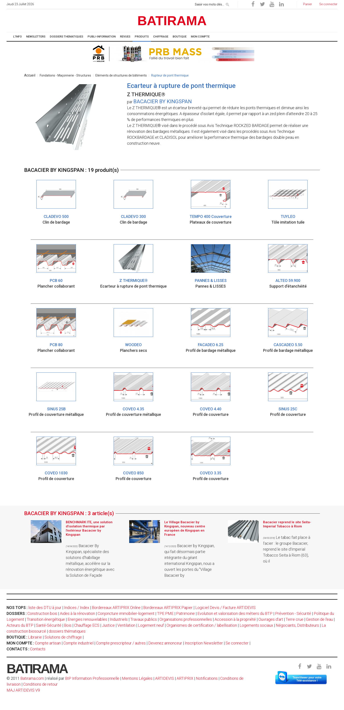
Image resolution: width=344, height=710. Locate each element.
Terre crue (294, 619)
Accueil (29, 75)
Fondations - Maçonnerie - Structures (65, 75)
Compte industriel (78, 643)
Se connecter (237, 643)
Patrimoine (185, 613)
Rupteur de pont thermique (170, 75)
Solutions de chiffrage (63, 637)
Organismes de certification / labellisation (202, 625)
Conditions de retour (40, 684)
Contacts (37, 649)
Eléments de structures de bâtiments (121, 75)
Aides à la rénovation (77, 613)
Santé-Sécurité (48, 625)
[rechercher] (227, 3)
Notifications (207, 678)
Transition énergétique (46, 619)
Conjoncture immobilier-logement (126, 613)
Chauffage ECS (86, 625)
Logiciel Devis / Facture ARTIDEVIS (225, 607)
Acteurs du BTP (20, 625)
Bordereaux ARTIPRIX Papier (168, 607)
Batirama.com (32, 678)
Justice (108, 625)
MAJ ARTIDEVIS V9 (23, 690)
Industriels (119, 619)
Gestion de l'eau (319, 619)
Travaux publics (143, 619)
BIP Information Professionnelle (92, 678)
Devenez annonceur (165, 643)
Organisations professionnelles (185, 619)
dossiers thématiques (67, 631)
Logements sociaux (256, 625)
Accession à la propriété (235, 619)
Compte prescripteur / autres (121, 643)
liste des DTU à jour (44, 607)
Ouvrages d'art (270, 619)
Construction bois (42, 613)
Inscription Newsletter (204, 643)
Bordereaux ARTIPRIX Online (116, 607)
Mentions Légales (137, 678)
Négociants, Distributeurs (297, 625)
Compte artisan (48, 643)
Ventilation (126, 625)
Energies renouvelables (87, 619)
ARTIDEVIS (164, 678)
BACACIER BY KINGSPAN (162, 101)
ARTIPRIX (185, 678)
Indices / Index (76, 607)
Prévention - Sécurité (293, 613)
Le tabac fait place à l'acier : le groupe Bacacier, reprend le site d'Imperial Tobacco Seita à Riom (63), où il (286, 549)
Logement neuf (151, 625)
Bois (68, 625)
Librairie (35, 637)
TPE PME (165, 613)
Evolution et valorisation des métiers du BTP (234, 613)
